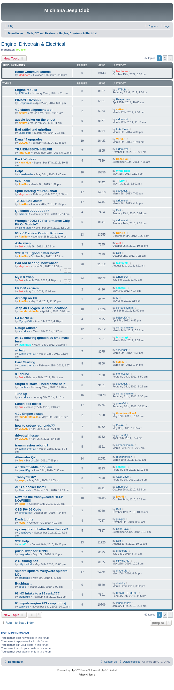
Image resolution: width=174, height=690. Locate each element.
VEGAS (23, 142)
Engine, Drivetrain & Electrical (33, 44)
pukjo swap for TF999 (31, 551)
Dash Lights (24, 519)
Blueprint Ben (124, 456)
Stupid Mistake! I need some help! (41, 384)
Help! (19, 171)
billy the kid (25, 564)
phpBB (74, 670)
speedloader (26, 174)
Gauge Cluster (26, 328)
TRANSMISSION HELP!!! (33, 149)
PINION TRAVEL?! (28, 100)
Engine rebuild (26, 90)
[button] (170, 58)
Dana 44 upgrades (29, 139)
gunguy (120, 519)
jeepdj (22, 480)
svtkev (23, 112)
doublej (23, 586)
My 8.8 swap (24, 277)
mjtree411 (24, 214)
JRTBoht (24, 93)
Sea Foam (22, 181)
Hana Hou (25, 162)
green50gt (122, 403)
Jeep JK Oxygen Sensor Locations (41, 308)
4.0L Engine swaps (29, 413)
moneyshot (122, 373)
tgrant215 (25, 152)
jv (117, 297)
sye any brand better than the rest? (41, 529)
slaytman (24, 194)
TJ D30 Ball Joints (29, 201)
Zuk (21, 246)
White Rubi (123, 170)
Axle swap (23, 243)
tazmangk (122, 262)
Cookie (120, 425)
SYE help (22, 541)
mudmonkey (123, 602)
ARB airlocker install (30, 487)
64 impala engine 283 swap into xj (40, 603)
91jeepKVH (25, 321)
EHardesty (25, 490)
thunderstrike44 (29, 311)
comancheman (125, 307)
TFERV (120, 180)
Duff (118, 210)
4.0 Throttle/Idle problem (33, 467)
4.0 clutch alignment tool (34, 109)
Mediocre (24, 75)
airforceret (122, 119)
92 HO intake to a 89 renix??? (37, 593)
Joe (21, 460)
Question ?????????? (32, 211)
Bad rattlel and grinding (33, 129)
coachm (23, 387)
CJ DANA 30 (24, 318)
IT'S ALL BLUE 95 (126, 593)
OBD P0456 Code (28, 509)
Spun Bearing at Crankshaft (36, 191)
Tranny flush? (25, 477)
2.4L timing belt (26, 561)
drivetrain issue (26, 435)
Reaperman (25, 103)
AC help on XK (26, 298)
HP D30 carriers (27, 288)
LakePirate (25, 132)
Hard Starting (25, 362)
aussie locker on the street (35, 119)
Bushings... (23, 583)
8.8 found (22, 374)
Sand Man (25, 227)
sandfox (121, 287)
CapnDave (122, 476)
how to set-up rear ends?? (35, 425)
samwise (24, 606)
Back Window (25, 159)
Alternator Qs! (26, 457)
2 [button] (165, 58)
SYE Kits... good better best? (37, 253)
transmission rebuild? (31, 445)
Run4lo (23, 184)
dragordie (24, 554)
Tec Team (21, 49)
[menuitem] (8, 26)
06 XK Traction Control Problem (39, 233)
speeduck (122, 190)
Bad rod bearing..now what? (36, 263)
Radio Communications (33, 72)
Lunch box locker (28, 404)
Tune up (21, 394)
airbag (20, 350)
